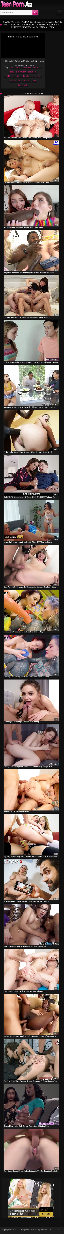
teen (12, 67)
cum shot (27, 80)
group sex (32, 72)
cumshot (37, 67)
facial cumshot (29, 76)
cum (34, 80)
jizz (39, 76)
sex (19, 80)
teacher (13, 80)
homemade (23, 85)
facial (11, 72)
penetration (21, 72)
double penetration (13, 76)
